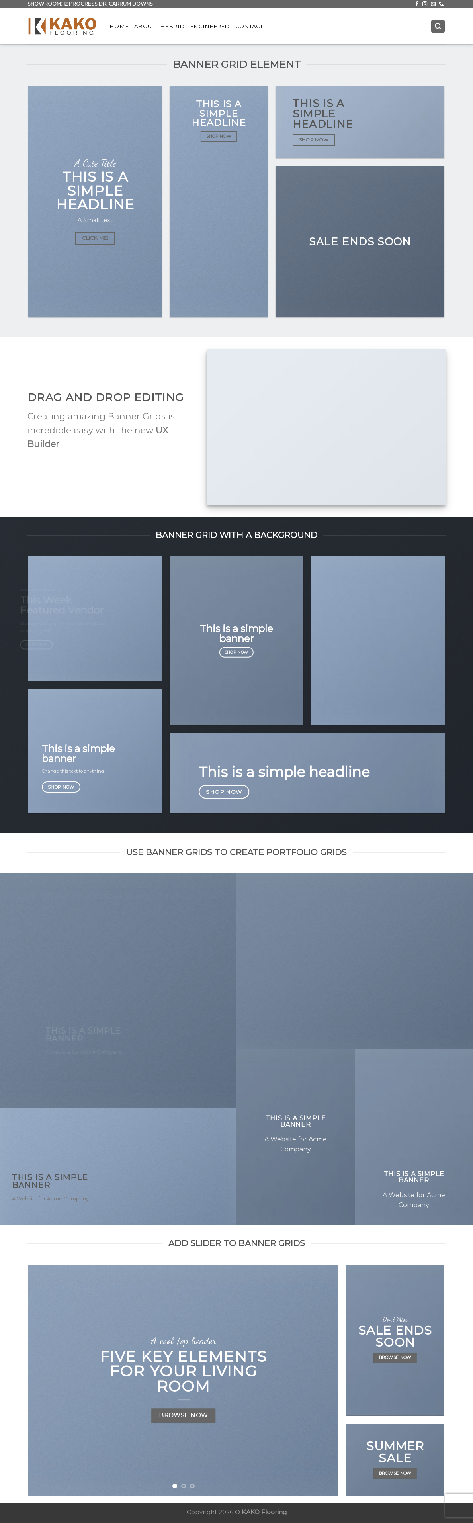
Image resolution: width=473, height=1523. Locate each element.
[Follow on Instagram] (425, 4)
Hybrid (172, 26)
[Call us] (441, 4)
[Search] (438, 26)
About (144, 26)
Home (119, 26)
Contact (249, 26)
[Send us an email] (433, 4)
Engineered (210, 26)
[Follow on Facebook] (417, 4)
